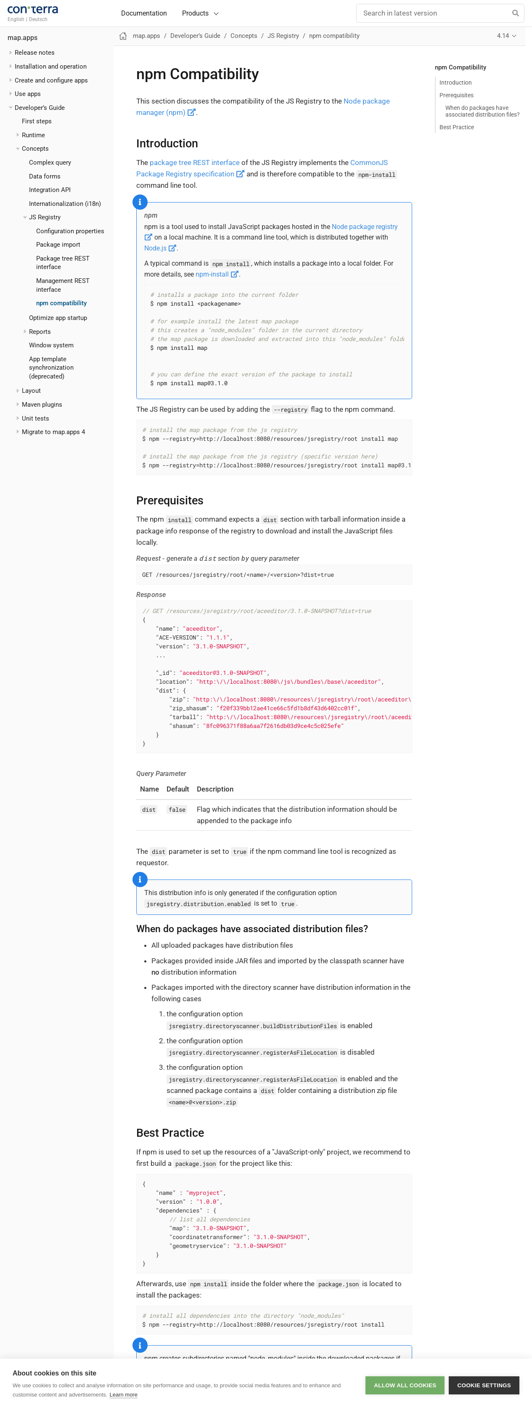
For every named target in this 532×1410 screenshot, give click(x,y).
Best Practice (456, 127)
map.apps (22, 38)
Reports (40, 332)
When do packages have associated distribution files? (482, 111)
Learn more (123, 1394)
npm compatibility (61, 303)
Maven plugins (42, 404)
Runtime (33, 135)
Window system (51, 345)
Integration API (50, 190)
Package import (58, 244)
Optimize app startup (58, 318)
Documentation (144, 13)
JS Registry (45, 217)
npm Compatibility (460, 67)
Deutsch (38, 19)
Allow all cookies (405, 1384)
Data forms (45, 176)
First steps (37, 121)
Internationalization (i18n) (65, 204)
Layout (31, 390)
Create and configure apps (51, 80)
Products (195, 13)
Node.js (160, 248)
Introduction (455, 82)
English (16, 19)
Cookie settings (484, 1384)
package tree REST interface (195, 162)
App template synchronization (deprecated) (51, 367)
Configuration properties (70, 231)
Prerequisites (456, 95)
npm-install (217, 274)
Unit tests (35, 418)
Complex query (50, 162)
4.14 (503, 36)
